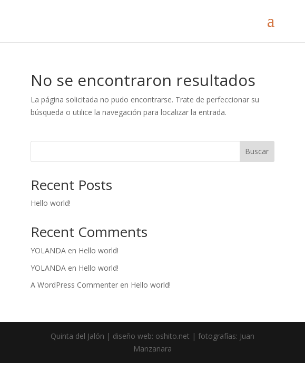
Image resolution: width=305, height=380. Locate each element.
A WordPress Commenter (74, 285)
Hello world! (51, 203)
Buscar (257, 151)
